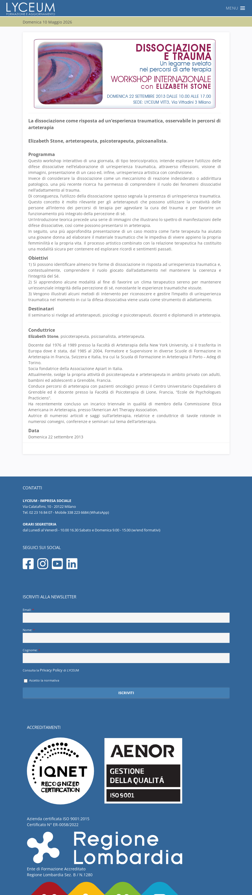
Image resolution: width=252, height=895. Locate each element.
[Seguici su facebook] (29, 568)
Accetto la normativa (41, 680)
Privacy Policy (51, 670)
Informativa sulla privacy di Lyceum (201, 890)
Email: (28, 610)
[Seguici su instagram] (44, 568)
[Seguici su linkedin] (73, 568)
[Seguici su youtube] (59, 568)
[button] (126, 8)
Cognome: (31, 650)
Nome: (29, 630)
